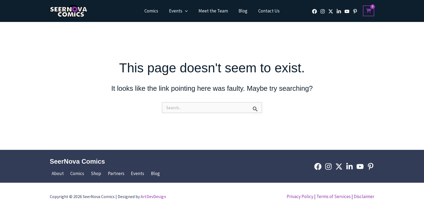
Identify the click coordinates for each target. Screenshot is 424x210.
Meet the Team (213, 11)
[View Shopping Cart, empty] (368, 10)
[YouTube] (347, 11)
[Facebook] (314, 11)
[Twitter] (330, 11)
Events (179, 11)
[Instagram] (322, 11)
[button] (186, 11)
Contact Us (266, 11)
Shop (90, 173)
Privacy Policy (300, 196)
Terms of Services (333, 196)
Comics (154, 11)
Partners (108, 173)
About (56, 173)
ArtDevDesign (153, 196)
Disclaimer (364, 196)
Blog (241, 11)
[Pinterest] (355, 11)
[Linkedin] (338, 11)
